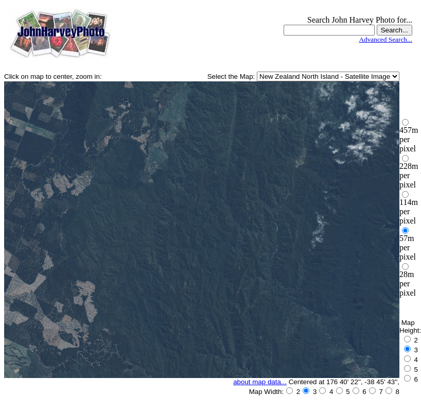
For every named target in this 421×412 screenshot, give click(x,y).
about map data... (260, 382)
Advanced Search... (385, 39)
